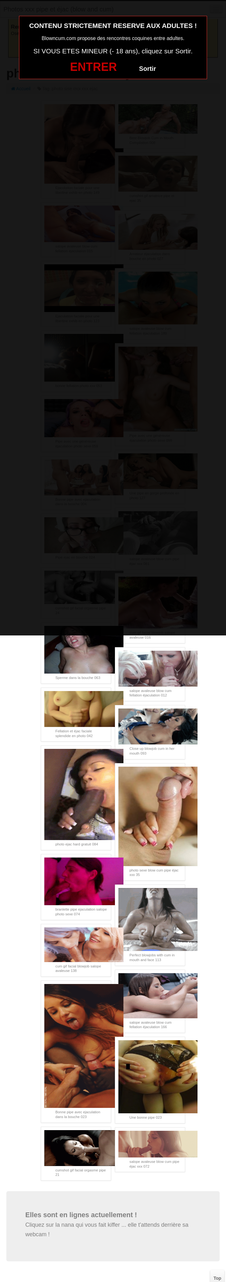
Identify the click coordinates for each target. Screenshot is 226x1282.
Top (217, 1278)
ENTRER (93, 66)
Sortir (147, 68)
